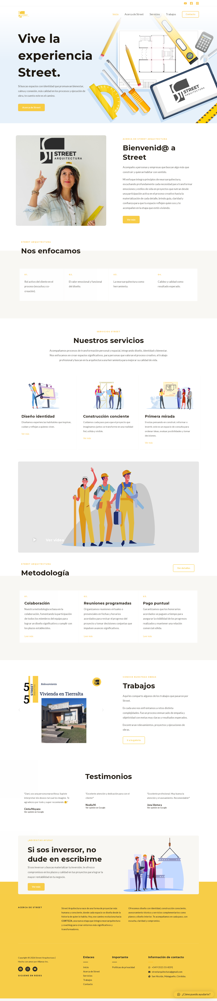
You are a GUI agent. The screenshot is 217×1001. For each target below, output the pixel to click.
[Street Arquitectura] (23, 14)
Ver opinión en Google (34, 814)
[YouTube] (185, 3)
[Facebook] (191, 3)
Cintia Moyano (32, 810)
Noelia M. (91, 806)
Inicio (119, 14)
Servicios (156, 14)
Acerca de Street (136, 14)
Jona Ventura (155, 806)
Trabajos (171, 14)
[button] (34, 541)
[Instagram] (197, 3)
